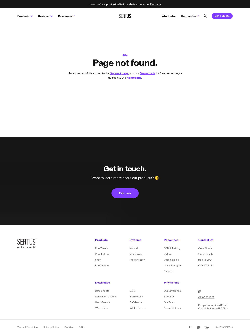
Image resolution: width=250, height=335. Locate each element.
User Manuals (102, 302)
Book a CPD (205, 259)
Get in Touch (205, 254)
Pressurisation (137, 259)
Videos (168, 254)
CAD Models (137, 302)
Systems (45, 16)
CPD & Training (172, 248)
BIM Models (136, 296)
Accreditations (172, 308)
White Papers (137, 308)
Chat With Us (205, 265)
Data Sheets (102, 290)
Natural (134, 248)
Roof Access (102, 265)
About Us (169, 296)
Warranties (101, 308)
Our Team (169, 302)
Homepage (134, 77)
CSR (81, 327)
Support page (119, 73)
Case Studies (171, 259)
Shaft (98, 259)
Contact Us (190, 16)
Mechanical (136, 254)
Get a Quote (222, 15)
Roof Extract (102, 254)
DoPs (132, 290)
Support (168, 271)
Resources (66, 16)
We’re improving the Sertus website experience (125, 4)
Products (24, 16)
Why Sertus (169, 16)
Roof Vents (101, 248)
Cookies (68, 327)
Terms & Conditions (28, 327)
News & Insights (172, 265)
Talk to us (125, 193)
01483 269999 (206, 297)
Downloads (147, 73)
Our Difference (172, 290)
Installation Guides (105, 296)
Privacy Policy (51, 327)
